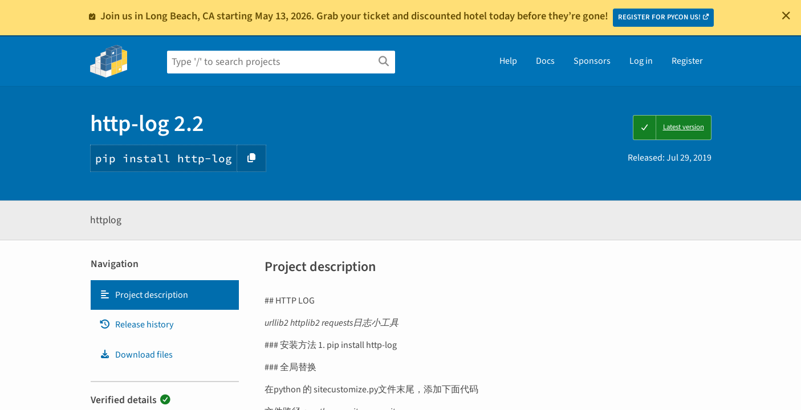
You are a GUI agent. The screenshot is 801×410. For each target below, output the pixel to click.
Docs (545, 61)
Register (687, 61)
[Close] (786, 15)
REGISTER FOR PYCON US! (659, 17)
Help (508, 61)
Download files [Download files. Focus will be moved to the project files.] (136, 354)
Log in (641, 61)
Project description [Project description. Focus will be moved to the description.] (143, 295)
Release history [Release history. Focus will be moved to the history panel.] (136, 324)
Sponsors (592, 61)
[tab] (165, 295)
